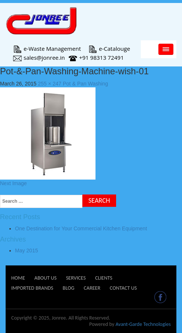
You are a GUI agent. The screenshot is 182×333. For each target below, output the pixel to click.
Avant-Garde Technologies (143, 324)
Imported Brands (32, 288)
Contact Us (123, 288)
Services (76, 278)
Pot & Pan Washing (85, 84)
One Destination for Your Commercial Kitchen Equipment (81, 228)
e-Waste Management (47, 48)
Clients (103, 278)
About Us (45, 278)
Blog (68, 288)
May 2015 (26, 250)
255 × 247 (49, 84)
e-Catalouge (109, 48)
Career (92, 288)
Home (18, 278)
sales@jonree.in (39, 57)
